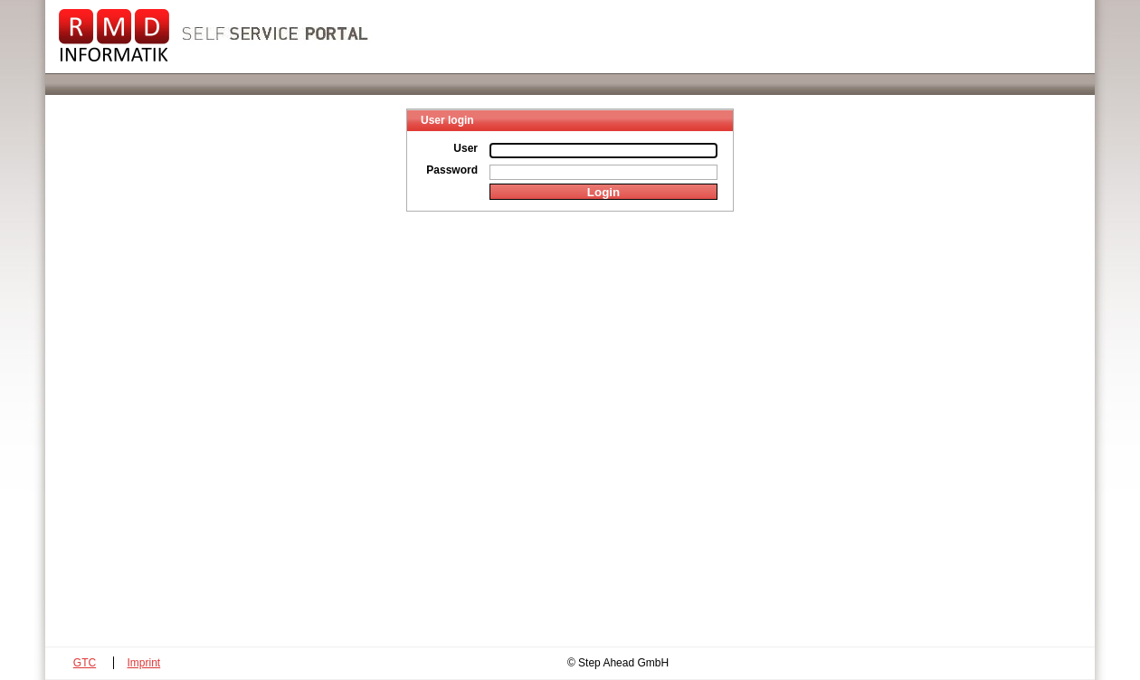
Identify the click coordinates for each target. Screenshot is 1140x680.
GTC (84, 662)
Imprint (144, 662)
